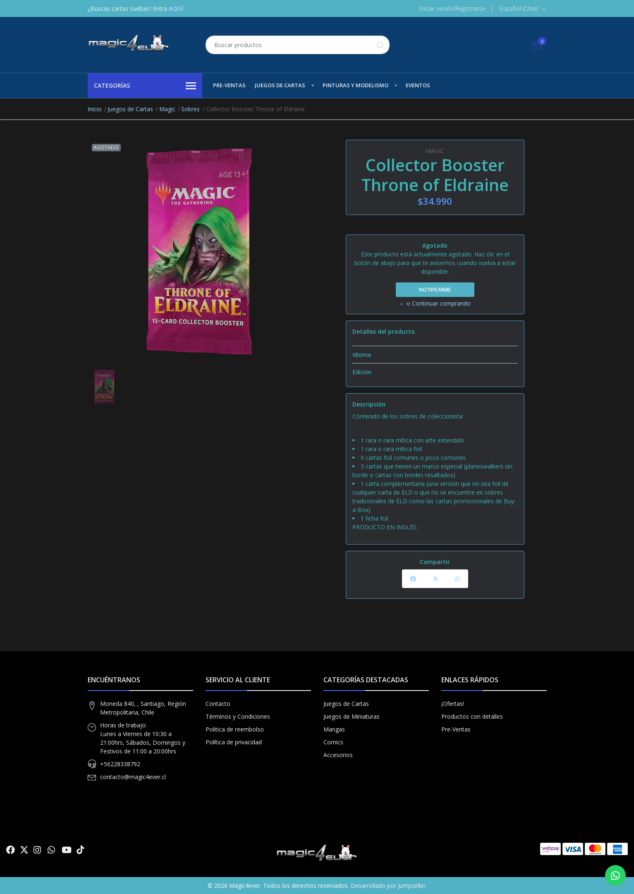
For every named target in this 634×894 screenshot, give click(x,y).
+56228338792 (120, 764)
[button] (523, 8)
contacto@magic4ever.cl (133, 777)
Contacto (218, 704)
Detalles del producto (383, 331)
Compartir (435, 562)
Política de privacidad (234, 742)
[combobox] (298, 45)
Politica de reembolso (235, 729)
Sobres (190, 109)
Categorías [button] (145, 86)
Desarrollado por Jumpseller (388, 885)
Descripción (368, 404)
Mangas (334, 729)
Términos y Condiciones (238, 716)
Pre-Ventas (229, 85)
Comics (333, 742)
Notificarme (435, 289)
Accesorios (338, 755)
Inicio (95, 109)
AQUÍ (176, 8)
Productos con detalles (472, 716)
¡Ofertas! (452, 704)
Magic (167, 109)
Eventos (418, 85)
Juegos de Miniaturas (351, 716)
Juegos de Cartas (280, 85)
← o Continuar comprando (435, 303)
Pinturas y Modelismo (355, 85)
